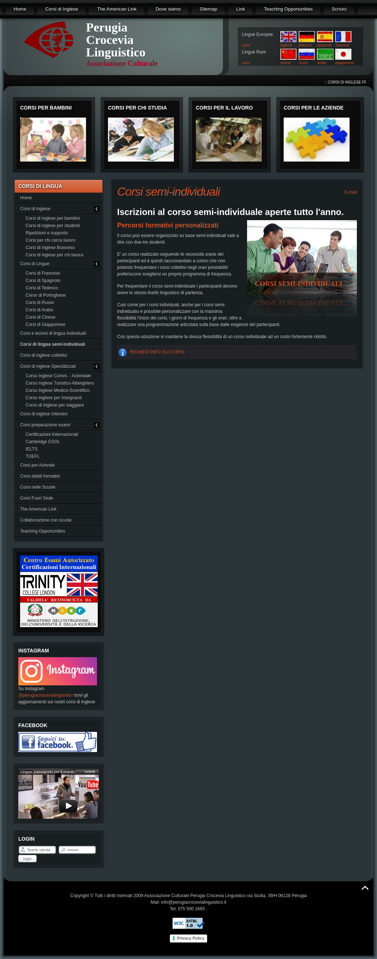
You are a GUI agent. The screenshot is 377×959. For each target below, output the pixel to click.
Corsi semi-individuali (168, 191)
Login (27, 858)
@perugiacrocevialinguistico (45, 695)
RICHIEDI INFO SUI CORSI (157, 352)
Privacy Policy (191, 938)
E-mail (350, 192)
